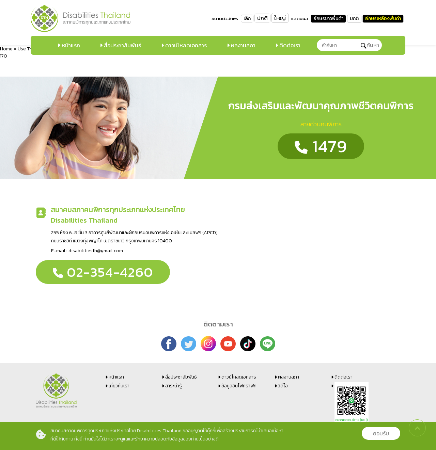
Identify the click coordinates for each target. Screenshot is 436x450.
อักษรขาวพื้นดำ (328, 18)
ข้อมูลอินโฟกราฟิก (238, 385)
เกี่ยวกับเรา (119, 385)
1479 (321, 146)
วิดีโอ (283, 385)
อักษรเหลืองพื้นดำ (383, 18)
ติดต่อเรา (289, 45)
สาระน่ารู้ (173, 385)
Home (6, 48)
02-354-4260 (103, 272)
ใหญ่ (280, 17)
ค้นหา (370, 45)
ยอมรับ (381, 433)
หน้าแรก (70, 45)
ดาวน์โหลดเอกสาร (185, 45)
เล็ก (247, 18)
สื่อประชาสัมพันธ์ (122, 45)
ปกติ (262, 18)
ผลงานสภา (242, 45)
